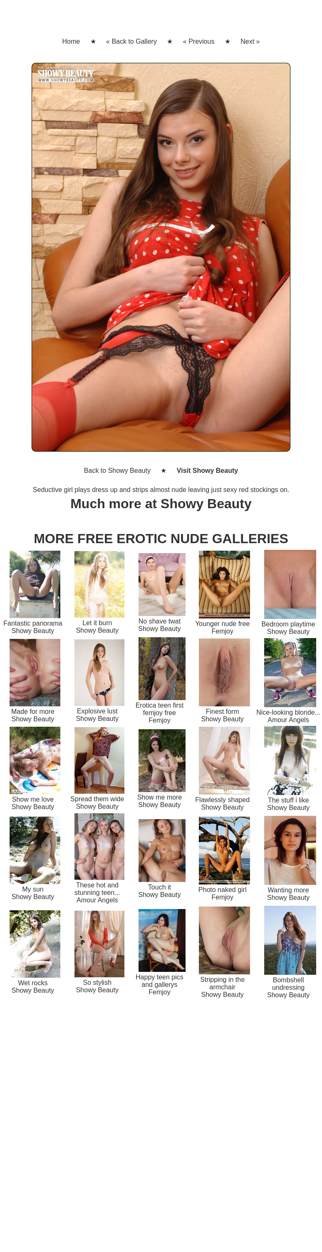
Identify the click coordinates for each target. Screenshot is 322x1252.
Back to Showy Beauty (117, 470)
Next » (250, 41)
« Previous (199, 41)
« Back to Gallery (131, 41)
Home (71, 41)
